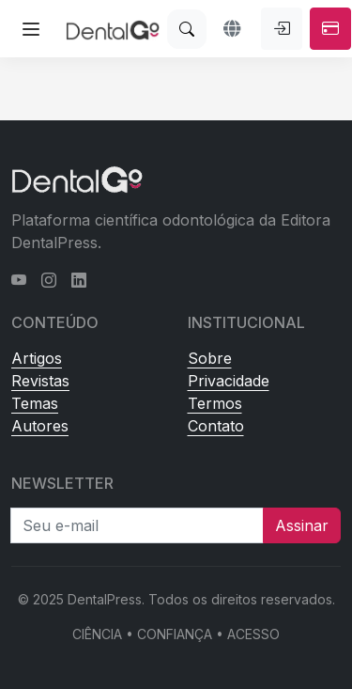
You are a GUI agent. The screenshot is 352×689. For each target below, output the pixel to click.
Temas (34, 403)
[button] (233, 29)
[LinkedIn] (78, 280)
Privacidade (228, 380)
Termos (215, 403)
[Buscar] (187, 29)
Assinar (302, 525)
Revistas (40, 380)
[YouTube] (18, 280)
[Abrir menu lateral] (31, 29)
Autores (40, 425)
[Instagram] (48, 280)
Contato (216, 425)
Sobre (210, 358)
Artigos (36, 358)
